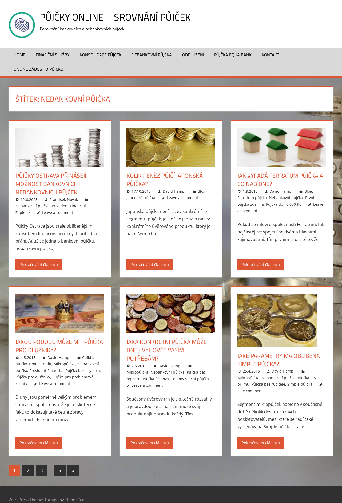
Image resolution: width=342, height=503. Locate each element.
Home (19, 55)
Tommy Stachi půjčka (190, 378)
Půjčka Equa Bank (233, 55)
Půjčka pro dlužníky (32, 376)
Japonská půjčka (140, 197)
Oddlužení (193, 55)
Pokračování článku (37, 264)
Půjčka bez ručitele (268, 384)
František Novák (64, 199)
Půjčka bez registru (83, 370)
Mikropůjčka (64, 363)
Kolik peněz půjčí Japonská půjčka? (164, 179)
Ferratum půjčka (252, 197)
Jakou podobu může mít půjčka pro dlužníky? (59, 346)
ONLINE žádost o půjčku (38, 69)
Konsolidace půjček (100, 55)
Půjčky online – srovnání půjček (115, 17)
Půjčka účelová (156, 378)
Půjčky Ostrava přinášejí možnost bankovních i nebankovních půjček (50, 184)
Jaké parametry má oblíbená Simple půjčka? (278, 360)
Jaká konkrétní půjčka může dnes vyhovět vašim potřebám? (166, 350)
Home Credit (40, 363)
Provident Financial (69, 205)
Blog (201, 191)
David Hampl (174, 191)
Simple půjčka (299, 384)
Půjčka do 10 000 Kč (283, 204)
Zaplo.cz (22, 212)
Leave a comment (57, 212)
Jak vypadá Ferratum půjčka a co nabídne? (280, 179)
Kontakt (270, 55)
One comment (250, 390)
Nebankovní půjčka (152, 55)
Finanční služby (53, 55)
